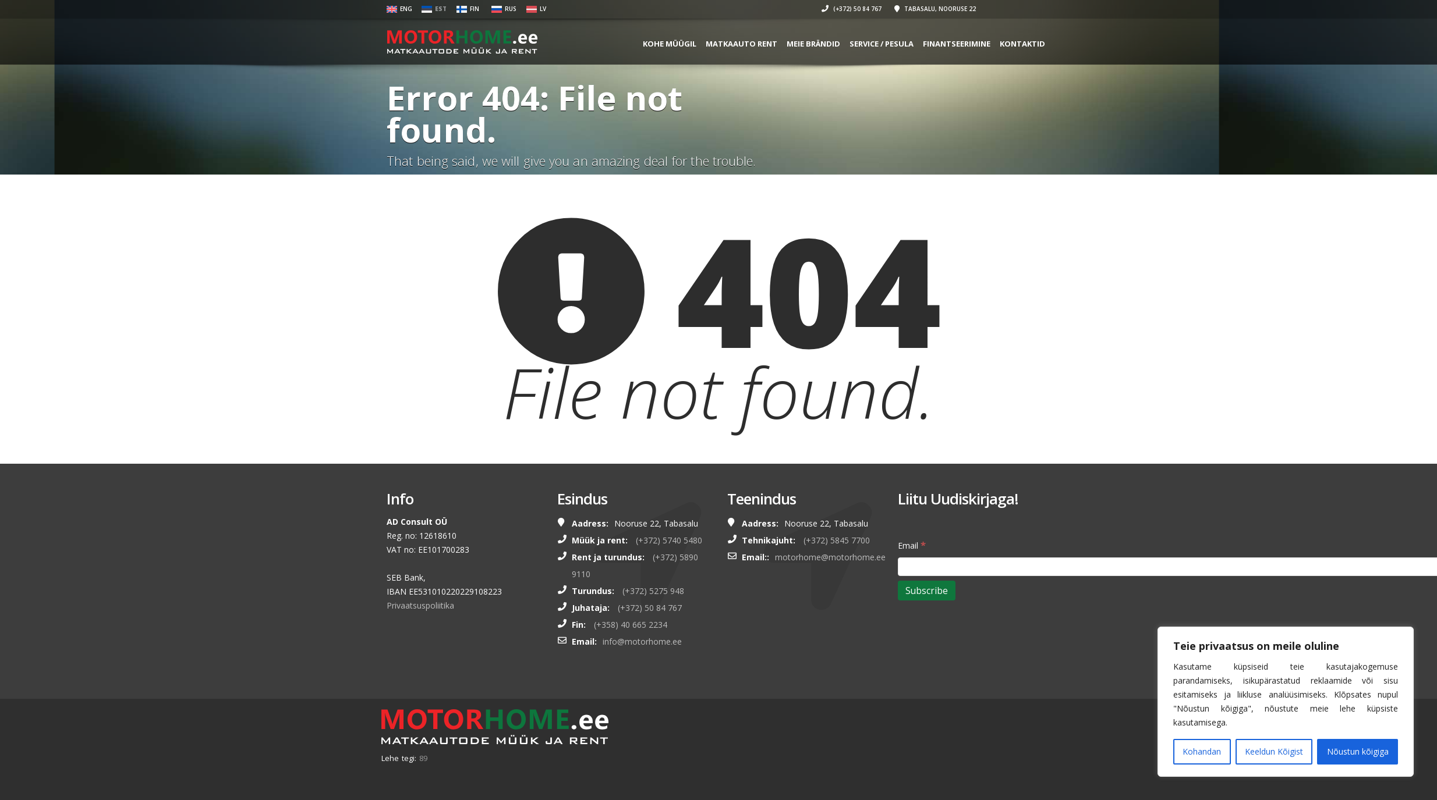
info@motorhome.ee (642, 641)
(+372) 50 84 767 (852, 9)
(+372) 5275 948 (653, 590)
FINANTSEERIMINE (956, 43)
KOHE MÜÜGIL (669, 43)
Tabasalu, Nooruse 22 (935, 9)
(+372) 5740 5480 (669, 540)
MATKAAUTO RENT (741, 43)
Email (912, 545)
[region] (1286, 702)
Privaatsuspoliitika (420, 605)
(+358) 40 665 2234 (630, 624)
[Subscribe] (926, 590)
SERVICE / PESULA (882, 43)
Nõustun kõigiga (1358, 751)
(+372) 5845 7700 (837, 540)
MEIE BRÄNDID (813, 43)
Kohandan (1202, 751)
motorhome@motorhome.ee (830, 557)
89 (423, 758)
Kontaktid (1022, 43)
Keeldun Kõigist (1274, 751)
